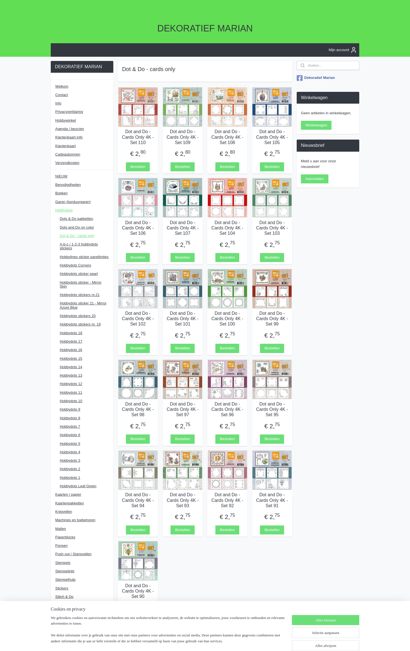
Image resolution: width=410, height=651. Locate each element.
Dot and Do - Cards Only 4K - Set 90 (138, 590)
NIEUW (61, 176)
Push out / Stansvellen (73, 554)
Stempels (62, 563)
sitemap (194, 640)
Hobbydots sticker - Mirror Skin (81, 284)
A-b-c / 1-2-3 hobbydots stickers (79, 246)
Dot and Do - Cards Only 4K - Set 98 (138, 409)
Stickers (61, 588)
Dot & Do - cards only (77, 236)
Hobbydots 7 (70, 426)
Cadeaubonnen (67, 154)
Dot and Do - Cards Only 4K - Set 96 (227, 409)
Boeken (61, 193)
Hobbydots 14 (71, 367)
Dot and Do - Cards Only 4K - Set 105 (272, 137)
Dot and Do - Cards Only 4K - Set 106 (138, 227)
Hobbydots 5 (70, 443)
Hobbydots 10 (71, 401)
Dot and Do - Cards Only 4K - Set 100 (227, 318)
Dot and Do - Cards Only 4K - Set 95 (272, 409)
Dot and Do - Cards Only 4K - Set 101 (183, 318)
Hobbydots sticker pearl (79, 274)
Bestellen (137, 166)
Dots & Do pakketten (76, 219)
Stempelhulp (65, 579)
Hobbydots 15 (71, 358)
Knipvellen (63, 511)
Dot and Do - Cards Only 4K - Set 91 (272, 500)
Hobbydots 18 (71, 333)
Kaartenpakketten (69, 503)
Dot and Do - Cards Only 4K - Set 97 (183, 409)
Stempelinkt (64, 571)
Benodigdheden (68, 185)
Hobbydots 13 (71, 375)
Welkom (61, 86)
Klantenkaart (65, 146)
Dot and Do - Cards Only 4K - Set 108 (227, 137)
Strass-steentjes (68, 605)
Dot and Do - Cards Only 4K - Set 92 (227, 500)
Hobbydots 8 (70, 418)
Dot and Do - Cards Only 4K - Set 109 (183, 137)
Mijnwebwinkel (266, 640)
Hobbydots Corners (75, 265)
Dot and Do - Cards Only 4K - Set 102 (138, 318)
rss (204, 640)
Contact (61, 95)
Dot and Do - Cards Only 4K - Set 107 (183, 227)
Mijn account (343, 50)
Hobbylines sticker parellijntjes (84, 257)
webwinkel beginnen (223, 640)
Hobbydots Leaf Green (78, 486)
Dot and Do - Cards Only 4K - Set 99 (272, 318)
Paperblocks (65, 537)
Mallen (60, 529)
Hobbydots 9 (70, 409)
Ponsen (61, 545)
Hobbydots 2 (70, 469)
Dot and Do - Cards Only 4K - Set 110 (138, 137)
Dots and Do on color (77, 227)
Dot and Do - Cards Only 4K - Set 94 (138, 500)
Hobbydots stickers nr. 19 (80, 324)
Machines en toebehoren (75, 520)
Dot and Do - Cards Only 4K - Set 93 (183, 500)
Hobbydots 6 (70, 435)
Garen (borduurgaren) (73, 202)
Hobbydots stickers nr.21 (80, 295)
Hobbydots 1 (70, 477)
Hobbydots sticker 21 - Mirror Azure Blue (83, 305)
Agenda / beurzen (69, 129)
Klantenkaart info (69, 137)
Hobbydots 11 (71, 392)
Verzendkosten (67, 163)
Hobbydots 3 (70, 460)
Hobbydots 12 (71, 384)
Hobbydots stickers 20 (78, 316)
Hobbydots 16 (71, 350)
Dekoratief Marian (316, 78)
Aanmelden (314, 179)
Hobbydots (64, 210)
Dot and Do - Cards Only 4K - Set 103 (272, 227)
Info (58, 103)
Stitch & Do (64, 597)
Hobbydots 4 (70, 452)
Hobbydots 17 (71, 341)
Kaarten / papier (68, 494)
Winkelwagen (316, 125)
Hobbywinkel (65, 120)
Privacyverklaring (69, 112)
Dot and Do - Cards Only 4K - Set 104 (227, 227)
